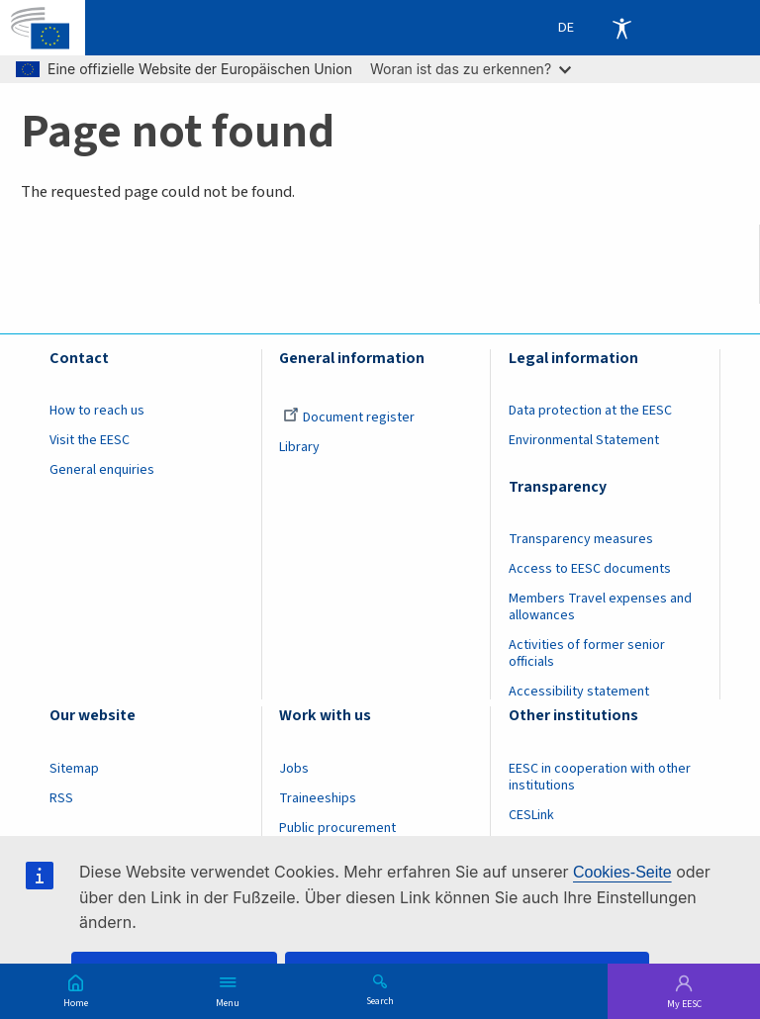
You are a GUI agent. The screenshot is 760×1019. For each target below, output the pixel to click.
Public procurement (337, 828)
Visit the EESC (89, 440)
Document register (349, 417)
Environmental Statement (584, 440)
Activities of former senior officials (587, 653)
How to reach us (96, 410)
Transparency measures (581, 539)
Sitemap (74, 769)
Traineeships (317, 798)
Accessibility (621, 27)
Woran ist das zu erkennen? (470, 68)
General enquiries (101, 470)
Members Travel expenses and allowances (600, 607)
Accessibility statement (579, 691)
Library (299, 447)
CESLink (531, 815)
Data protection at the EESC (590, 410)
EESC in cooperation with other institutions (600, 777)
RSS (61, 798)
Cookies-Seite (622, 872)
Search (380, 1000)
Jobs (294, 769)
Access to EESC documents (590, 569)
